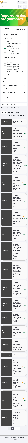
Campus (6, 82)
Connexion (22, 2)
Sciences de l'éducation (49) (13, 68)
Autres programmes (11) (13, 53)
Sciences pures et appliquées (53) (15, 71)
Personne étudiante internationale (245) (15, 96)
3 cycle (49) (8, 50)
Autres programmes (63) (13, 48)
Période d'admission (10, 85)
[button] (25, 7)
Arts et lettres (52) (11, 61)
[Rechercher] (10, 6)
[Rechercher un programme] (14, 104)
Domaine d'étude (9, 57)
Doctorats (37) (10, 52)
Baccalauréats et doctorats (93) (14, 43)
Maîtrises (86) (10, 46)
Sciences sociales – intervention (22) (14, 73)
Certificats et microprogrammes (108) (14, 40)
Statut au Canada (9, 92)
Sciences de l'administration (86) (14, 64)
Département (7, 78)
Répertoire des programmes (13, 17)
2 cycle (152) (8, 45)
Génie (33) (9, 62)
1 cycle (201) (8, 38)
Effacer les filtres (19, 29)
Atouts (5, 89)
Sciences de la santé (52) (13, 66)
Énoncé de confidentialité (10, 440)
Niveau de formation (10, 34)
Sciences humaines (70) (12, 69)
